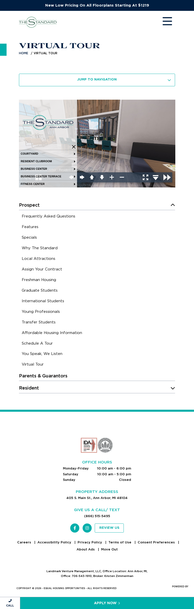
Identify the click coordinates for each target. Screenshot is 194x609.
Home (23, 53)
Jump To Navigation (124, 79)
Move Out (109, 549)
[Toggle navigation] (162, 22)
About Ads (86, 549)
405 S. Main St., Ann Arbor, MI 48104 (97, 498)
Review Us (109, 528)
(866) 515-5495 (97, 516)
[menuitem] (48, 217)
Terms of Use (120, 542)
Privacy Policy (90, 542)
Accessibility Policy (54, 542)
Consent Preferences (157, 542)
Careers (24, 542)
